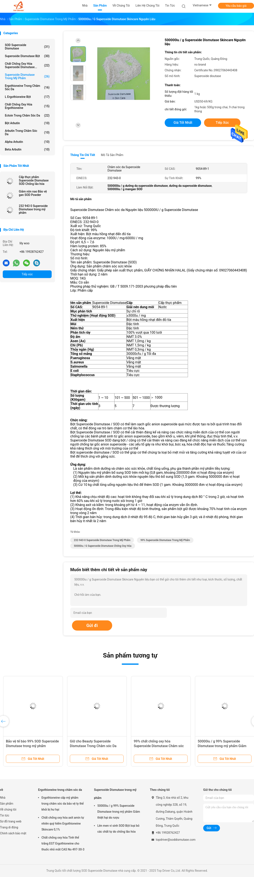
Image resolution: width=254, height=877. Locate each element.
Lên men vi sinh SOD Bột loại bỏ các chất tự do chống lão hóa (118, 828)
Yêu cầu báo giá (236, 5)
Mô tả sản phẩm (112, 155)
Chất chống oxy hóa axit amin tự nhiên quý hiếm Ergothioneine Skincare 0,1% (62, 823)
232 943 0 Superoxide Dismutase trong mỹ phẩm (33, 209)
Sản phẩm (6, 803)
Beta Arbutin (27, 149)
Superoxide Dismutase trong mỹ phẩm (27, 76)
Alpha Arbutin (27, 142)
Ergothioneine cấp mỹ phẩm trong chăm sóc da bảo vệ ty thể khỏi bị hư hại (62, 803)
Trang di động (9, 827)
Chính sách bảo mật (13, 833)
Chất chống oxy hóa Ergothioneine (27, 106)
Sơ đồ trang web (10, 821)
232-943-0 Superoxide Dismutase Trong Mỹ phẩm (102, 540)
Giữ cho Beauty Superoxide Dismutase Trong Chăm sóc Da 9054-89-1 (93, 746)
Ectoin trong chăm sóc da (27, 115)
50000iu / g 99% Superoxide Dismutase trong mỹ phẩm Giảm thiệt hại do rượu (222, 746)
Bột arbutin (27, 123)
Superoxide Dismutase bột (27, 56)
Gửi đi (92, 625)
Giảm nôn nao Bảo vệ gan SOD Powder (33, 193)
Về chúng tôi (8, 809)
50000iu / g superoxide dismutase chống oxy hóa (102, 545)
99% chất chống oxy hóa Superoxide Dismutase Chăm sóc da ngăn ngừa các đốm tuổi (159, 746)
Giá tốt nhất (183, 123)
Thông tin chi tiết (82, 155)
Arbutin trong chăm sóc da (27, 132)
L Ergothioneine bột (27, 97)
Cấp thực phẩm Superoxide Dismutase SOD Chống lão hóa (34, 180)
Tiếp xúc (27, 274)
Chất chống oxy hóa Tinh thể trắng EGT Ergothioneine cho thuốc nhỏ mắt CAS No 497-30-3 (62, 843)
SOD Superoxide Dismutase (27, 46)
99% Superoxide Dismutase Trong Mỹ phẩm (165, 540)
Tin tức (4, 815)
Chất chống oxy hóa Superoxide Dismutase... (27, 65)
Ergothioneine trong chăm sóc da (27, 87)
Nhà (2, 797)
